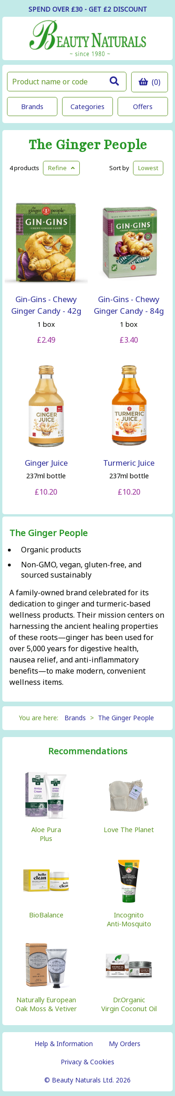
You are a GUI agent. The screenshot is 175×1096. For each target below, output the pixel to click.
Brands (32, 106)
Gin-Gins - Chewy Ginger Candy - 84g (129, 305)
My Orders (124, 1043)
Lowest (148, 168)
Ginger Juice (46, 462)
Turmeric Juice (128, 462)
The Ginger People (87, 145)
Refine (61, 168)
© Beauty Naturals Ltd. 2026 (87, 1079)
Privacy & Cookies (87, 1061)
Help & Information (64, 1043)
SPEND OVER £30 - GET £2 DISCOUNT (87, 9)
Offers (143, 106)
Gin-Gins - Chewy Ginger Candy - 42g (46, 305)
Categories (87, 106)
